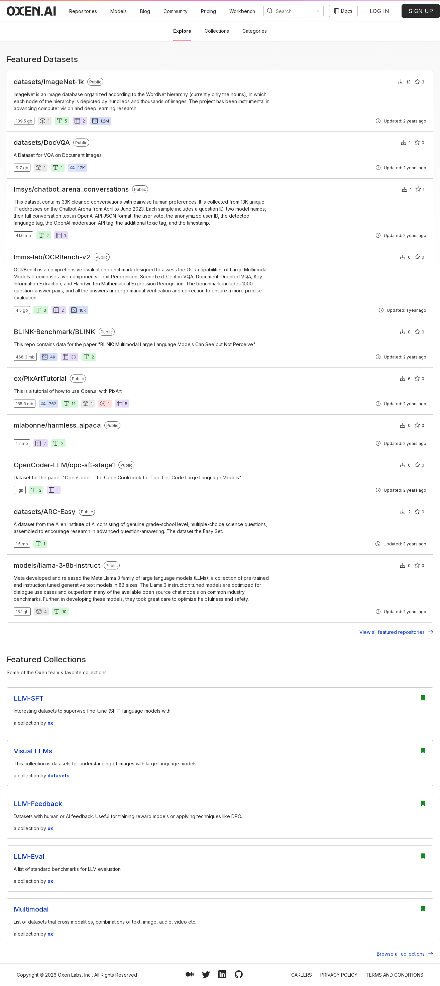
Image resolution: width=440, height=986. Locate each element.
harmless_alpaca (74, 425)
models (25, 565)
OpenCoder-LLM (40, 465)
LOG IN (380, 11)
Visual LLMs (33, 751)
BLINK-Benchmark (43, 332)
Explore (182, 31)
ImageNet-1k (63, 82)
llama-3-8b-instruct (69, 565)
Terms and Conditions (394, 975)
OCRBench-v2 (67, 257)
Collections (217, 31)
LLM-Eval (29, 856)
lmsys (23, 189)
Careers (301, 975)
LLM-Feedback (38, 804)
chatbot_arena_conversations (81, 189)
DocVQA (56, 143)
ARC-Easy (59, 512)
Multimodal (31, 909)
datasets (27, 82)
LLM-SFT (28, 698)
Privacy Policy (338, 975)
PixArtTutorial (45, 379)
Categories (254, 31)
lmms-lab (28, 257)
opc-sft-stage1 (92, 465)
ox (17, 379)
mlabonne (29, 425)
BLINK (85, 332)
